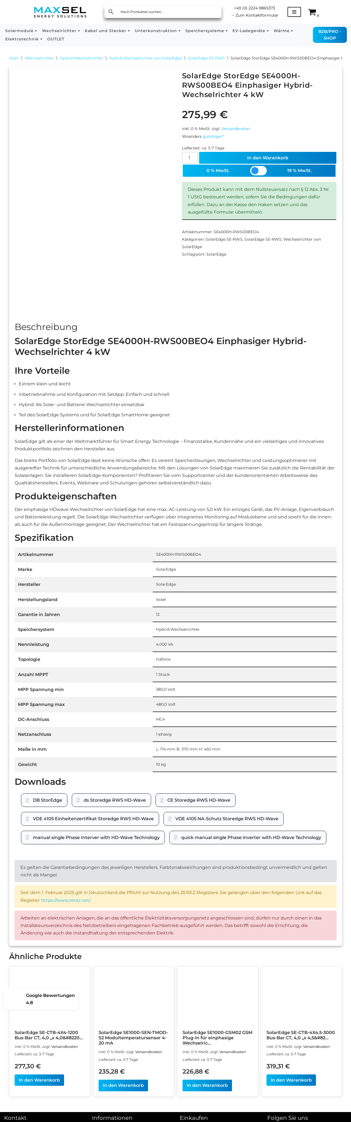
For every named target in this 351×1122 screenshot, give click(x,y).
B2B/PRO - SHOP (329, 35)
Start (14, 58)
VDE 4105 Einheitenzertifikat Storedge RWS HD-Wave (93, 819)
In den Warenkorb (267, 157)
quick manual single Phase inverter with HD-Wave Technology (251, 837)
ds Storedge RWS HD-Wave (115, 800)
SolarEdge (216, 254)
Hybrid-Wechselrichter (81, 58)
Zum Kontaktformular (254, 15)
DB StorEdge (47, 800)
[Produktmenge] (190, 158)
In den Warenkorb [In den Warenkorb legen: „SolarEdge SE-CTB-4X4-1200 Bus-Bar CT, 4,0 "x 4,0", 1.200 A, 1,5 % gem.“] (39, 1080)
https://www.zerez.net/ (65, 900)
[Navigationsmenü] (294, 12)
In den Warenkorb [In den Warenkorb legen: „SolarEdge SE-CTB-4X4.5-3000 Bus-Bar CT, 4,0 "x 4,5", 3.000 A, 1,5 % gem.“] (291, 1080)
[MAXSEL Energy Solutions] (60, 12)
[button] (36, 31)
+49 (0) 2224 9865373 (254, 8)
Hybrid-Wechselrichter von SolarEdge (145, 58)
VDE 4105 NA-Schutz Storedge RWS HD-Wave (226, 819)
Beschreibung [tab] (46, 327)
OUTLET (55, 39)
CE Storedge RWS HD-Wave (198, 800)
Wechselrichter (39, 58)
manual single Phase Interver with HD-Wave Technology (96, 837)
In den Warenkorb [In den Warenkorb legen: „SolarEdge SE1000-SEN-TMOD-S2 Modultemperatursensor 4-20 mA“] (123, 1085)
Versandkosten (235, 128)
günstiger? (213, 136)
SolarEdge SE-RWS (206, 58)
